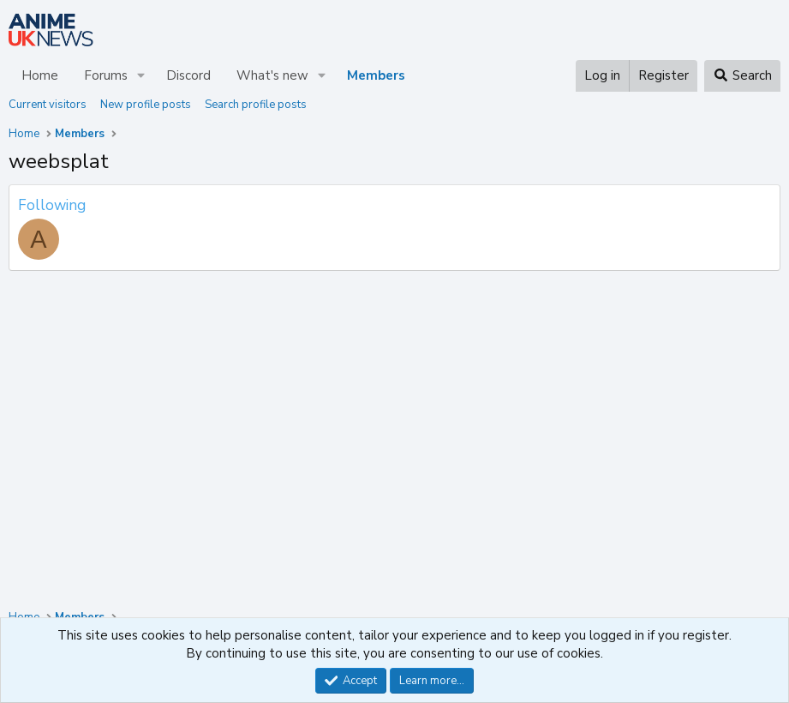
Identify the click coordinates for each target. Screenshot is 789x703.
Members (376, 75)
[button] (141, 76)
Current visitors (48, 104)
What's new (272, 75)
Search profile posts (256, 104)
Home (39, 75)
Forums (106, 75)
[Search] (742, 76)
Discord (188, 75)
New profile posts (145, 104)
